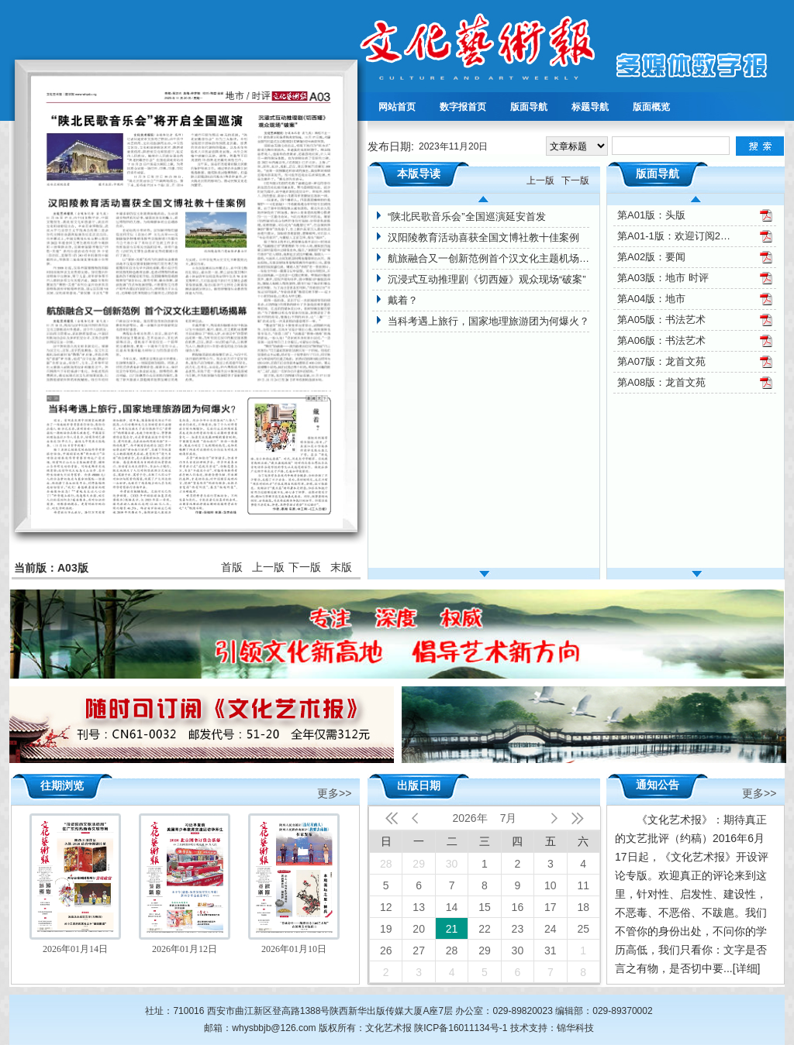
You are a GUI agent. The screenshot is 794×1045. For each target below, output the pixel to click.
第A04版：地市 (651, 298)
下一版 (304, 567)
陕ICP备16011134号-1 (460, 1028)
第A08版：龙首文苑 (661, 382)
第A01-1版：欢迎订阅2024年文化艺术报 (675, 236)
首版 (232, 567)
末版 (341, 567)
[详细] (747, 968)
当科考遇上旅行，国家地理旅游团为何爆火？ (488, 321)
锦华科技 (575, 1028)
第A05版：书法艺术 (661, 319)
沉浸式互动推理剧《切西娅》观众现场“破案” (487, 279)
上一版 (268, 567)
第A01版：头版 (651, 215)
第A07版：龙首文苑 (661, 361)
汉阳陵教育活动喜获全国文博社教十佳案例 (483, 237)
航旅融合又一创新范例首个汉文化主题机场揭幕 (488, 258)
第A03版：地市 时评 (663, 278)
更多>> (334, 792)
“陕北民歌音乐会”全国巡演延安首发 (467, 216)
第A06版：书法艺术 (661, 340)
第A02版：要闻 (651, 257)
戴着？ (403, 300)
